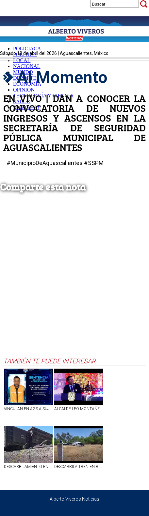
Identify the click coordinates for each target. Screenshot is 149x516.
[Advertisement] (73, 281)
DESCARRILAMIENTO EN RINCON (28, 466)
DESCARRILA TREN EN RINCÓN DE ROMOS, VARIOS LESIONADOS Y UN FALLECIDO (78, 466)
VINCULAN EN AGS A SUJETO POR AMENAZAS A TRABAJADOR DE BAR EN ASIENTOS (28, 409)
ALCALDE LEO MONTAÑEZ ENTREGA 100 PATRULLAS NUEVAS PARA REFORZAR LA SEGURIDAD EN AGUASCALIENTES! (78, 409)
